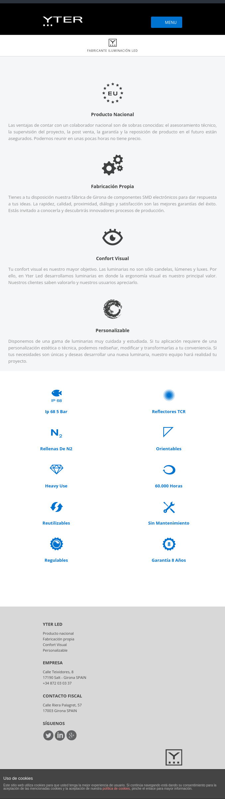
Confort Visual (55, 644)
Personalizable (55, 650)
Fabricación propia (58, 638)
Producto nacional (58, 633)
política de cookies (116, 788)
